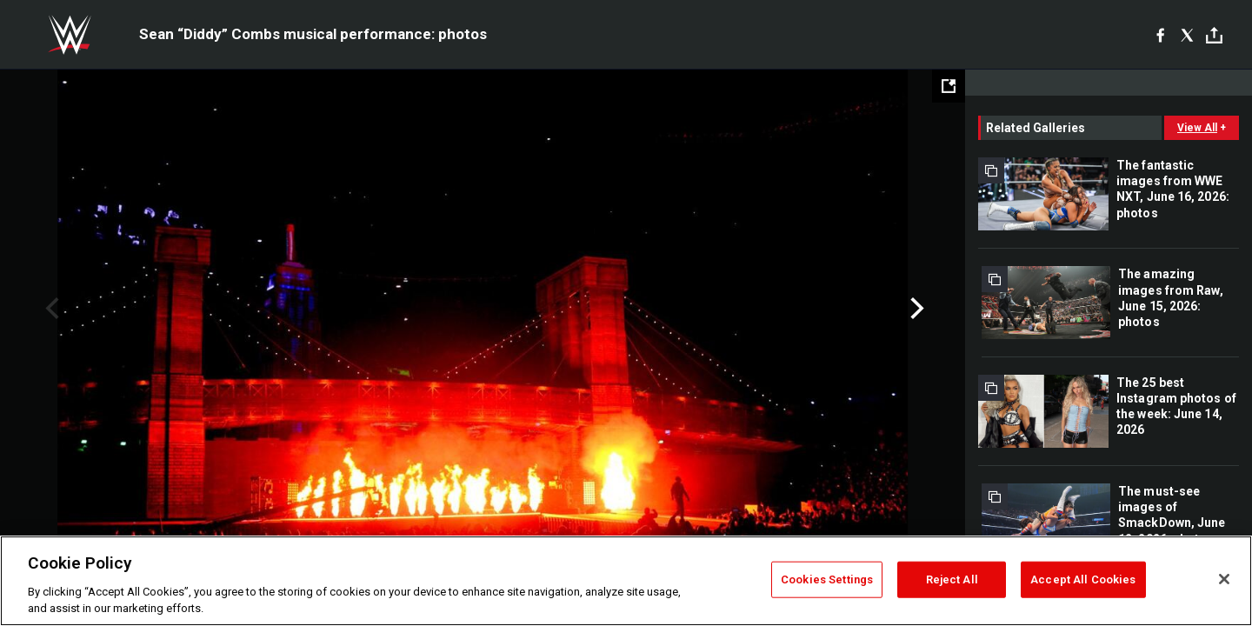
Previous (50, 309)
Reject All (952, 579)
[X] (1187, 34)
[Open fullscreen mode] (948, 86)
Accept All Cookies (1082, 579)
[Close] (1224, 579)
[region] (626, 581)
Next (915, 309)
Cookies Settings (827, 579)
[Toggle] (1214, 35)
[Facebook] (1160, 34)
